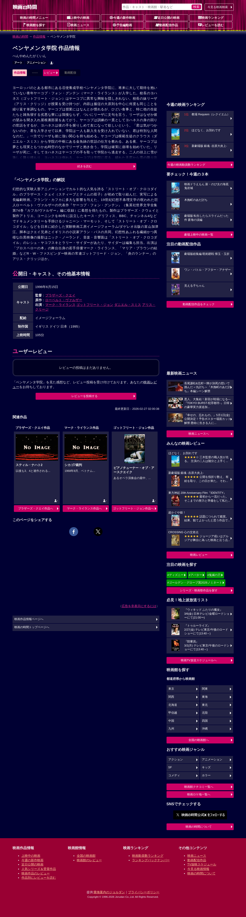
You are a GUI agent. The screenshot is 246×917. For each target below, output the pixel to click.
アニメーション (36, 62)
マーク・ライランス (60, 305)
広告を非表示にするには (139, 606)
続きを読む (84, 166)
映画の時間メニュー (34, 17)
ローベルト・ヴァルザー (63, 300)
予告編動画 (122, 25)
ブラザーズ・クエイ (60, 295)
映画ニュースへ (198, 433)
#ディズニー (175, 575)
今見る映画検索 (217, 7)
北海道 (172, 705)
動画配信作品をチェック (199, 304)
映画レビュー (198, 554)
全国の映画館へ (198, 740)
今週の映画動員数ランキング (186, 164)
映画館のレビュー (89, 860)
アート (18, 62)
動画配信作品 (167, 25)
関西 (171, 696)
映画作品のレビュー (35, 873)
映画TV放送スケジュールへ (199, 660)
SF (170, 767)
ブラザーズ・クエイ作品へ (35, 508)
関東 (205, 688)
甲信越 (172, 712)
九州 (171, 728)
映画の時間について (199, 826)
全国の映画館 (86, 855)
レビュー (50, 72)
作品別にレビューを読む (38, 877)
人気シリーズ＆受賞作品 (38, 869)
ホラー (206, 775)
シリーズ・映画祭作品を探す (199, 590)
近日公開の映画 (167, 17)
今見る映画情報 (198, 869)
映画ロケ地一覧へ (198, 794)
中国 (171, 720)
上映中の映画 (78, 17)
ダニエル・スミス (127, 305)
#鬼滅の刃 (213, 575)
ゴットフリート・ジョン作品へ (133, 508)
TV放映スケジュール (201, 864)
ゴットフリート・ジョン (94, 305)
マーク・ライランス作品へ (84, 508)
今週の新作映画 (122, 17)
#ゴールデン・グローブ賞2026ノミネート (194, 582)
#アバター (195, 575)
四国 (205, 720)
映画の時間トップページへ (31, 627)
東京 (171, 688)
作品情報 (39, 36)
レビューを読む (211, 25)
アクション (175, 759)
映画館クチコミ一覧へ (198, 786)
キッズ (206, 767)
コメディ (174, 775)
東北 (205, 705)
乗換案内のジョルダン (109, 892)
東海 (205, 696)
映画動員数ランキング (147, 855)
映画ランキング (211, 17)
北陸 (205, 712)
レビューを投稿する (84, 396)
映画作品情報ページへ (28, 619)
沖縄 (205, 728)
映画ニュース (78, 25)
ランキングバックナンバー (151, 860)
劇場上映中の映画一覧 (198, 234)
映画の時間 (20, 36)
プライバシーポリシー (143, 892)
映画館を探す (34, 25)
